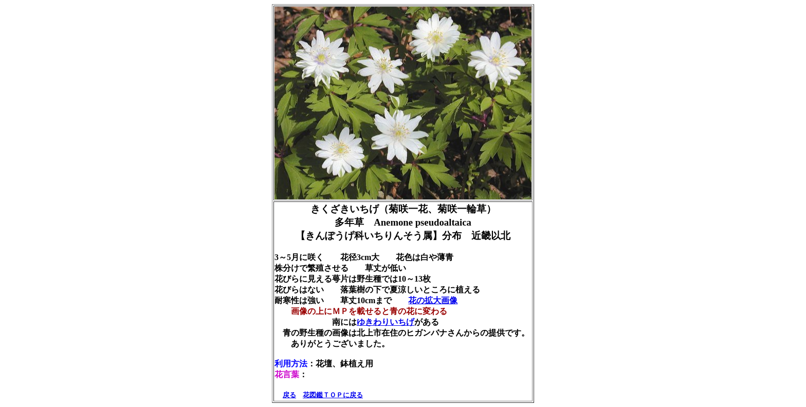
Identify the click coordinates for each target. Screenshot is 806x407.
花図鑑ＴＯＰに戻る (333, 395)
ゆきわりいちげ (385, 322)
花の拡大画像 (432, 300)
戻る (289, 395)
